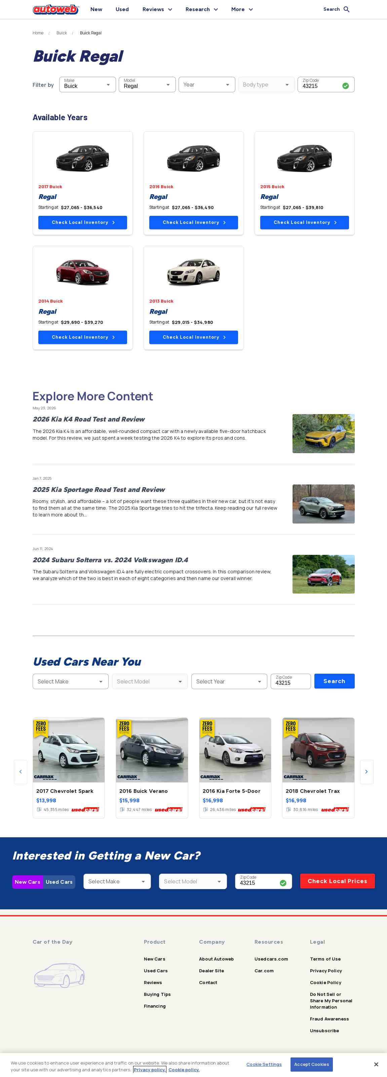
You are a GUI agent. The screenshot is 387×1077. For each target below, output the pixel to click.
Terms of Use (325, 959)
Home (38, 33)
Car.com (264, 971)
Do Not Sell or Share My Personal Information (331, 1000)
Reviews (153, 982)
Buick (61, 33)
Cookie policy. (184, 1070)
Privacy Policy (326, 971)
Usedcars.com (271, 959)
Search (334, 681)
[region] (193, 1065)
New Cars (27, 882)
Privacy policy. (150, 1070)
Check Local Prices (337, 881)
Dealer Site (211, 971)
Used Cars (59, 882)
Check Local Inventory (83, 222)
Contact (208, 982)
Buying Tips (157, 994)
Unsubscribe (324, 1031)
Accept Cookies (311, 1064)
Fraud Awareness (329, 1019)
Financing (155, 1006)
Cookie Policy (325, 982)
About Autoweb (216, 959)
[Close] (376, 1064)
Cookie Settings (264, 1064)
